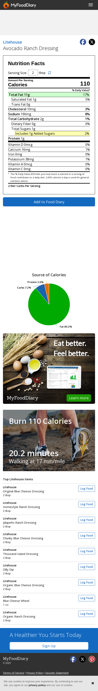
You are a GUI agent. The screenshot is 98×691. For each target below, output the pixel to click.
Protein (14, 138)
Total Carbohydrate (23, 118)
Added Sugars (44, 133)
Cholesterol (17, 109)
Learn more (79, 398)
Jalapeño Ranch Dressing (34, 520)
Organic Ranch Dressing (34, 614)
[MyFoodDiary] (20, 5)
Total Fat (16, 94)
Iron (11, 154)
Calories (17, 84)
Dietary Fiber (21, 123)
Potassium (16, 159)
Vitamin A (15, 164)
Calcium (14, 149)
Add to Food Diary (49, 201)
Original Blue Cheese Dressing (34, 489)
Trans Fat (18, 104)
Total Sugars (21, 128)
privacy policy (37, 685)
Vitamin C (15, 169)
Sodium (14, 114)
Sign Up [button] (49, 645)
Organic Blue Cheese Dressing (34, 583)
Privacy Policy (34, 673)
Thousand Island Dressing (34, 552)
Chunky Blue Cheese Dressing (34, 536)
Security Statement (57, 673)
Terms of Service (13, 673)
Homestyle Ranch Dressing (34, 505)
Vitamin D (15, 144)
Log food (86, 488)
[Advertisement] (49, 22)
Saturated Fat (21, 99)
